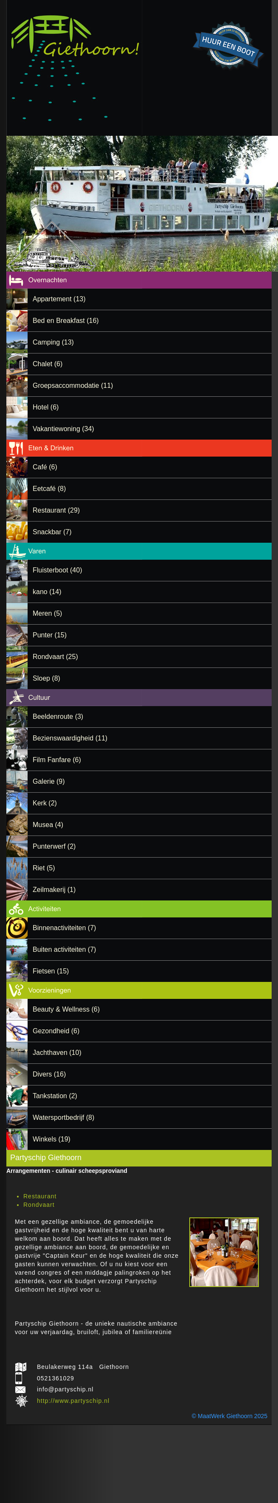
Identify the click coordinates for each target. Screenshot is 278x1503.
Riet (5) (44, 868)
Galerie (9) (49, 781)
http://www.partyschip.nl (73, 1400)
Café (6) (45, 467)
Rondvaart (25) (55, 656)
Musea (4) (48, 824)
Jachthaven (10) (57, 1052)
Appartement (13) (59, 299)
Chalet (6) (47, 363)
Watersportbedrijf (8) (63, 1117)
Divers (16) (49, 1074)
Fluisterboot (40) (57, 570)
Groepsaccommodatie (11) (73, 385)
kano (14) (47, 591)
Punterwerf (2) (54, 846)
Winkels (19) (51, 1139)
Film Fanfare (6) (57, 759)
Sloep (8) (46, 678)
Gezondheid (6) (56, 1031)
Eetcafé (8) (49, 488)
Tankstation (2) (55, 1095)
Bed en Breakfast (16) (66, 320)
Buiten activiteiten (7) (64, 949)
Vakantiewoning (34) (63, 428)
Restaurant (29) (56, 510)
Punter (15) (50, 635)
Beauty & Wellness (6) (66, 1009)
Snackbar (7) (52, 532)
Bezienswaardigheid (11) (70, 738)
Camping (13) (53, 342)
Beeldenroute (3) (58, 716)
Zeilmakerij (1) (54, 889)
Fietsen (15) (51, 971)
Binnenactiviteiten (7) (64, 927)
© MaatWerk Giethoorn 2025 (229, 1416)
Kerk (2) (45, 803)
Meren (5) (47, 613)
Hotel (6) (46, 407)
